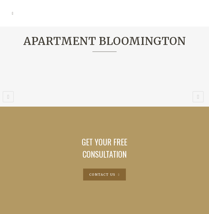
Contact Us (104, 175)
